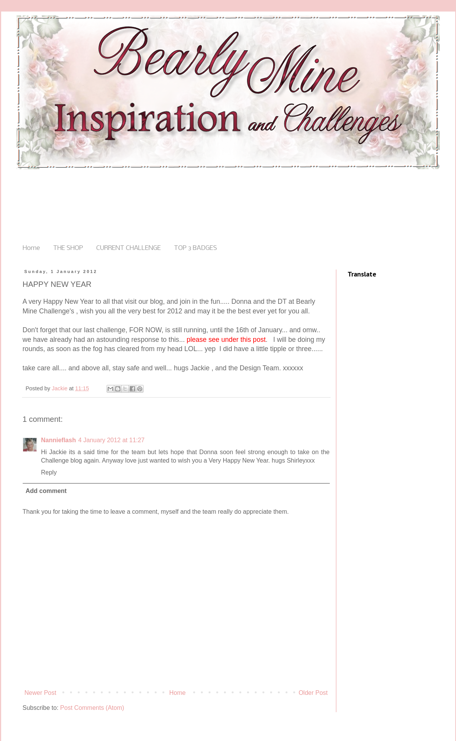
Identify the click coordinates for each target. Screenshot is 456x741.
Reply (49, 472)
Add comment (46, 491)
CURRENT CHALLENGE (128, 248)
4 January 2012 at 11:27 (111, 440)
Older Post (313, 692)
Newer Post (41, 692)
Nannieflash (58, 440)
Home (31, 248)
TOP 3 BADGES (195, 248)
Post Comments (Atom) (92, 707)
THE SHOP (68, 248)
